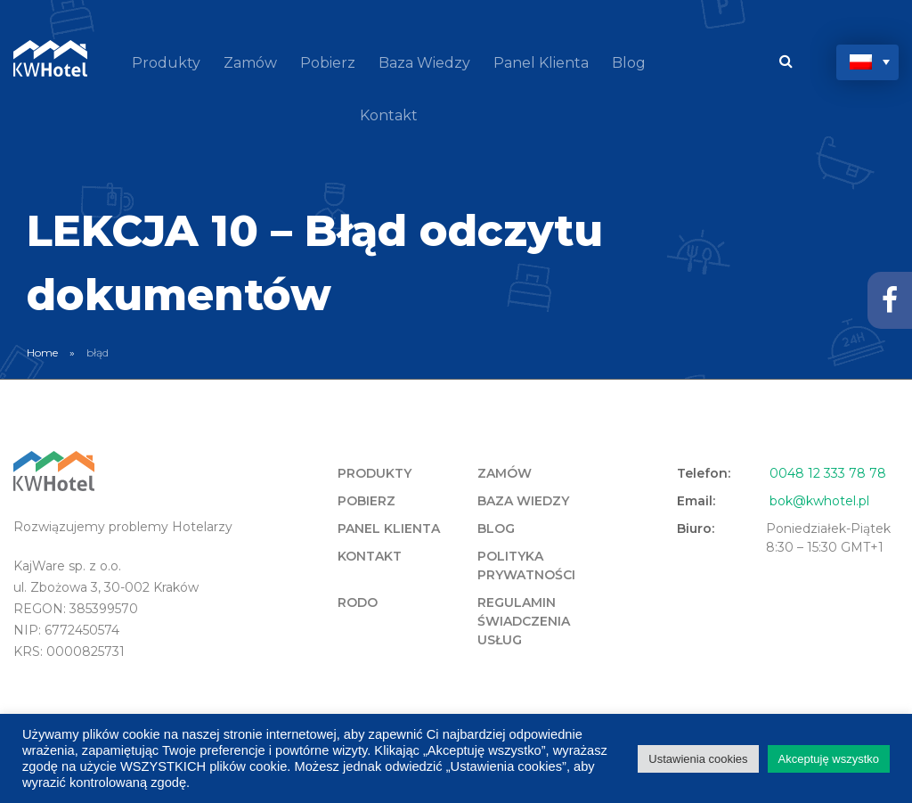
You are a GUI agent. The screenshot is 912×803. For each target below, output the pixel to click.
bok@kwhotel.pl (819, 501)
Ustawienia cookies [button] (697, 759)
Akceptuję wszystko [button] (828, 759)
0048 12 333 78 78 (828, 473)
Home (42, 352)
